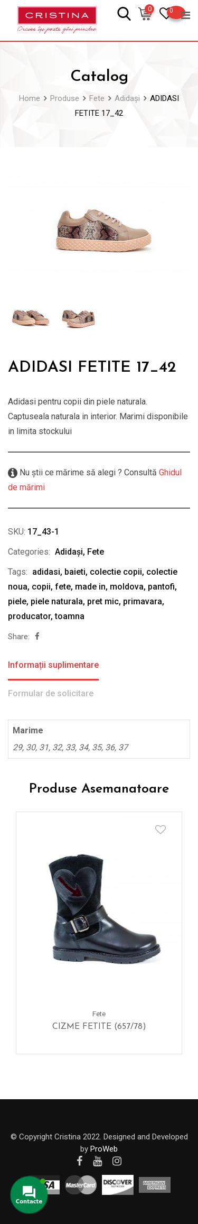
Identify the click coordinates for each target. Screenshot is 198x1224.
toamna (69, 616)
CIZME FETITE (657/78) (99, 1027)
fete (63, 587)
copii (41, 587)
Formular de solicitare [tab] (50, 693)
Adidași (69, 552)
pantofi (161, 587)
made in (90, 587)
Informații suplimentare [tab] (53, 665)
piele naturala (57, 601)
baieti (75, 572)
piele (17, 601)
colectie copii (116, 572)
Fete (95, 552)
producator (29, 616)
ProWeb (104, 1149)
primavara (142, 601)
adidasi (46, 572)
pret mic (103, 601)
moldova (127, 587)
